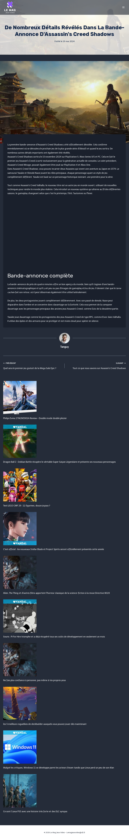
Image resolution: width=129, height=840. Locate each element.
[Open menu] (123, 7)
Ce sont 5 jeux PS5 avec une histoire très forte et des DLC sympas (35, 811)
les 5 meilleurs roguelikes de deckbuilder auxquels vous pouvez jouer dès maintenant (44, 724)
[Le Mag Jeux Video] (10, 7)
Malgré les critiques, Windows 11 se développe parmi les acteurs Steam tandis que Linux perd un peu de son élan (58, 767)
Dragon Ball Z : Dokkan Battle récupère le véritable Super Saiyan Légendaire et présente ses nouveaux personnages (59, 462)
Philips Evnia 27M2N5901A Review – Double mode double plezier (35, 418)
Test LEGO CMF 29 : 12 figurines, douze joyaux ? (26, 505)
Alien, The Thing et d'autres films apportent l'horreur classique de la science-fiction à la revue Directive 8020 (56, 593)
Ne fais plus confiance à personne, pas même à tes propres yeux (34, 680)
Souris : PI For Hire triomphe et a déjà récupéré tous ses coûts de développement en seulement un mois (54, 636)
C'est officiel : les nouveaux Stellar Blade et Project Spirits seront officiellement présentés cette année (53, 549)
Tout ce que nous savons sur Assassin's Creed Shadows (96, 365)
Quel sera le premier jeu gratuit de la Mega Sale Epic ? (32, 365)
